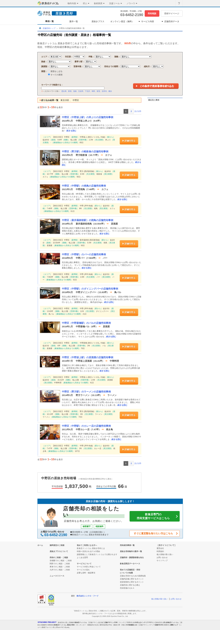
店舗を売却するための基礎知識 (133, 576)
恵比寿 (63, 91)
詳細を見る (129, 141)
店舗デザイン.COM (110, 622)
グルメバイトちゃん (63, 627)
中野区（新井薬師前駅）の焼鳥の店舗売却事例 (87, 220)
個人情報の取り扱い (165, 554)
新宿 (70, 91)
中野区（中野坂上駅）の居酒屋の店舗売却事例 (87, 357)
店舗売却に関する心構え (130, 585)
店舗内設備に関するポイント (132, 579)
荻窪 (98, 91)
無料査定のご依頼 (57, 545)
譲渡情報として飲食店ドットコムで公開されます (97, 554)
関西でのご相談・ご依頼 (60, 564)
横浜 (110, 91)
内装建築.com (132, 625)
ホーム (40, 545)
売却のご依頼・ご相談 (59, 557)
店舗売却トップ (49, 28)
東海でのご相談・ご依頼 (60, 567)
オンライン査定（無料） (122, 21)
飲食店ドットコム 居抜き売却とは (91, 548)
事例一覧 (49, 21)
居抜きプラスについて (59, 551)
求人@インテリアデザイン (145, 622)
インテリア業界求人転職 (128, 622)
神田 (93, 91)
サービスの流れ (83, 570)
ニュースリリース (57, 576)
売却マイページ (171, 13)
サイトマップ (162, 560)
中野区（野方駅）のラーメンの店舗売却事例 (86, 391)
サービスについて (84, 564)
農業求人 (167, 625)
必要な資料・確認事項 (86, 573)
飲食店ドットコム (81, 622)
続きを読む (71, 131)
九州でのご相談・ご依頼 (60, 570)
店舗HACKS (159, 625)
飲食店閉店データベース (130, 564)
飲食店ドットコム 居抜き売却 (64, 625)
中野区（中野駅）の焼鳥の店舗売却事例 (84, 185)
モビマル (109, 625)
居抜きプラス (98, 21)
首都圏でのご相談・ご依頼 (61, 560)
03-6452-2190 (131, 15)
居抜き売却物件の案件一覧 (131, 551)
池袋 (75, 91)
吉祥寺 (104, 91)
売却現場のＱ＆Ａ (127, 588)
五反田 (80, 91)
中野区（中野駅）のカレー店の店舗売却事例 (86, 426)
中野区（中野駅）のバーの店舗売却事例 (84, 254)
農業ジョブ (174, 625)
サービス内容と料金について (89, 567)
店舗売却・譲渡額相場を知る (132, 557)
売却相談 (152, 13)
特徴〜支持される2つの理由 (88, 551)
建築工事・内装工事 (121, 625)
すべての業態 (56, 75)
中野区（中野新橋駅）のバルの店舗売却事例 (86, 323)
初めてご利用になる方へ (87, 545)
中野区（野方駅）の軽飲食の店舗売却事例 (85, 151)
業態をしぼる (56, 71)
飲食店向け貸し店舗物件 (66, 622)
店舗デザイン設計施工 (96, 622)
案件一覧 (73, 21)
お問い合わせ (162, 557)
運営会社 (160, 548)
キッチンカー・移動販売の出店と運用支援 (91, 625)
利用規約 (160, 551)
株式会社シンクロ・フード (88, 596)
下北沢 (87, 91)
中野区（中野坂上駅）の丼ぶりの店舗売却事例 (87, 117)
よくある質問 (82, 557)
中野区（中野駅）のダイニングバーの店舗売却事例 (90, 288)
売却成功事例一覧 (127, 545)
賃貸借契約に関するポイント (132, 582)
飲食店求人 (159, 622)
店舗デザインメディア (147, 625)
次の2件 (137, 111)
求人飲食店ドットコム (171, 622)
